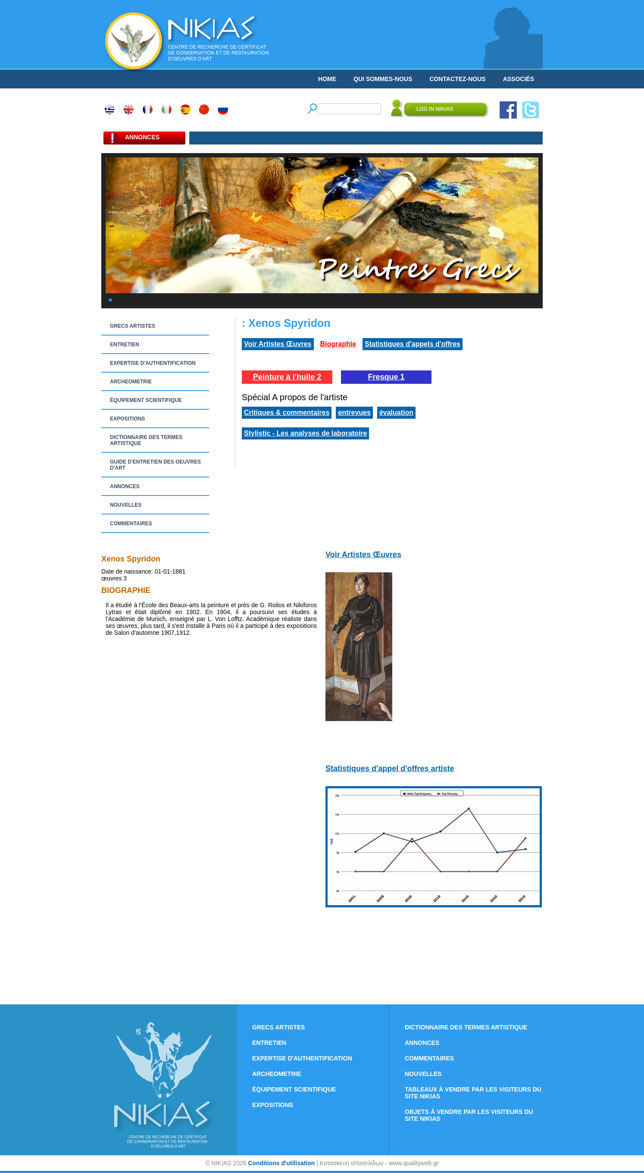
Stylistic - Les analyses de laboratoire (305, 433)
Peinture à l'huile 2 (287, 377)
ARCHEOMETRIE (131, 382)
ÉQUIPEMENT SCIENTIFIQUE (146, 400)
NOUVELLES (125, 505)
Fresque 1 (386, 377)
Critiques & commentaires (286, 412)
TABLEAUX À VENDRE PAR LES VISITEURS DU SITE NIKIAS (473, 1093)
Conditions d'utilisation (281, 1163)
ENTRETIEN (124, 345)
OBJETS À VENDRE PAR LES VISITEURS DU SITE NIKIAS (469, 1115)
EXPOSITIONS (127, 419)
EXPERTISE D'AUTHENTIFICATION (153, 363)
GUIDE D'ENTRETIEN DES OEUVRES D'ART (155, 465)
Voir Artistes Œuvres (278, 344)
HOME (327, 78)
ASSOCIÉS (518, 78)
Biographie (338, 344)
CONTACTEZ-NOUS (457, 78)
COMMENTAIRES (131, 524)
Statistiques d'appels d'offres (412, 344)
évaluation (396, 412)
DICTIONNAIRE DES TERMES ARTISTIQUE (146, 440)
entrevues (354, 412)
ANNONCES (125, 486)
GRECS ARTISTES (132, 326)
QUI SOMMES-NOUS (382, 78)
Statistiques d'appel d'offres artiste (389, 768)
